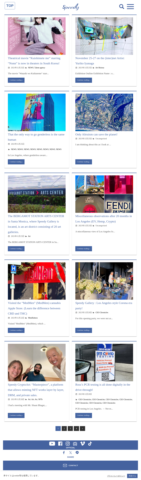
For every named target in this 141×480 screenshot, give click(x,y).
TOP (9, 5)
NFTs (40, 402)
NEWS (31, 68)
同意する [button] (132, 476)
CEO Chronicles (102, 315)
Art (29, 238)
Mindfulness (33, 320)
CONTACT (73, 465)
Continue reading (16, 80)
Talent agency (39, 68)
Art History (99, 68)
